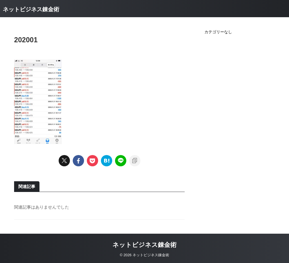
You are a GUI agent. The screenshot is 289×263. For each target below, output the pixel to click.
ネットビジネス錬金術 (31, 9)
